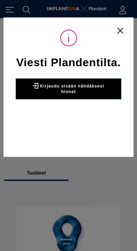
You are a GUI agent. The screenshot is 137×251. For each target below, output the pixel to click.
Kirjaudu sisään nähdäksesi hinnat (68, 88)
